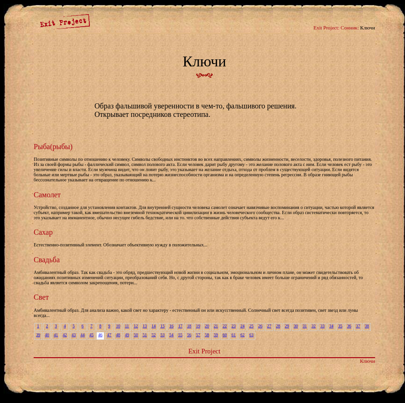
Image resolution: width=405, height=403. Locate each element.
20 (207, 326)
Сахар (43, 232)
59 (216, 334)
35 (340, 326)
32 (313, 326)
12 (136, 326)
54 (171, 334)
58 (207, 334)
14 (154, 326)
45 (91, 334)
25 (251, 326)
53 (162, 334)
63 (251, 334)
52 (154, 334)
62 (242, 334)
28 (278, 326)
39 (38, 334)
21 (216, 326)
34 (331, 326)
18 (189, 326)
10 (118, 326)
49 (127, 334)
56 (189, 334)
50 (136, 334)
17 (180, 326)
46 (100, 334)
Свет (41, 297)
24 (242, 326)
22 (225, 326)
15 (162, 326)
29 (287, 326)
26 (260, 326)
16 (171, 326)
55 (180, 334)
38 (367, 326)
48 (118, 334)
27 (269, 326)
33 (322, 326)
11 (127, 326)
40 (47, 334)
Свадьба (47, 260)
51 (145, 334)
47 (109, 334)
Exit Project (204, 351)
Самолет (47, 195)
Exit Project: (326, 27)
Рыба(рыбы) (53, 147)
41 (56, 334)
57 (198, 334)
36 (349, 326)
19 (198, 326)
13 (145, 326)
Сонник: (349, 27)
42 (65, 334)
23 (233, 326)
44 (82, 334)
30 (296, 326)
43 (74, 334)
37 (358, 326)
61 (233, 334)
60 (225, 334)
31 (305, 326)
